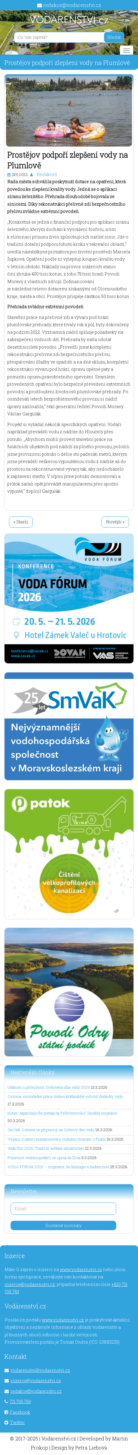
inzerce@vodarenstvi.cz (30, 1284)
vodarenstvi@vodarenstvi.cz (40, 1370)
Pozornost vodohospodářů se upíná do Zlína (44, 1157)
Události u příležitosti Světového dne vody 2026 (49, 1087)
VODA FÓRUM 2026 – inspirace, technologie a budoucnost (58, 1166)
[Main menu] (126, 51)
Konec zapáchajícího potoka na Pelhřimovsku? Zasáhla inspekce (62, 1113)
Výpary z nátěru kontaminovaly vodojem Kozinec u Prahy (57, 1139)
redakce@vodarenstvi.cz (72, 5)
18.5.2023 (20, 174)
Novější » (115, 522)
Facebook (20, 1412)
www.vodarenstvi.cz (81, 1269)
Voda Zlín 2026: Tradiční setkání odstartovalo (46, 1148)
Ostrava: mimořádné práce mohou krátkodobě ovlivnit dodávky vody (65, 1096)
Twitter (17, 1422)
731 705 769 (20, 1401)
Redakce (46, 174)
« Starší (21, 522)
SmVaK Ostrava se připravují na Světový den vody (51, 1129)
